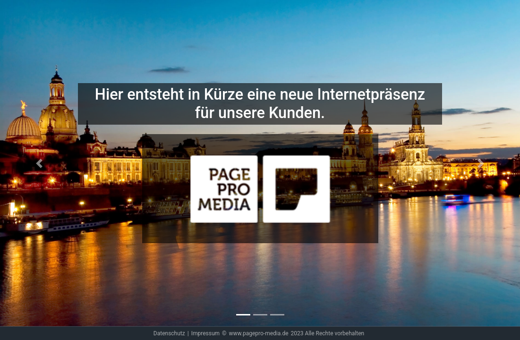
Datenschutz (169, 333)
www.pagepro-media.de (258, 333)
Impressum (205, 333)
